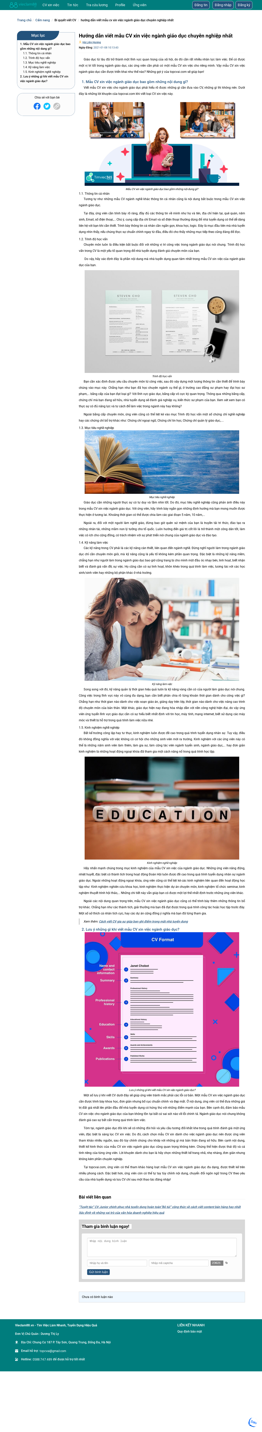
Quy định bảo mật (189, 1331)
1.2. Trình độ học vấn (36, 58)
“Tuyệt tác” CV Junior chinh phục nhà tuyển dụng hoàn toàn (120, 1207)
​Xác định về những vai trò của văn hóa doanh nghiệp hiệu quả (121, 1213)
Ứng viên (139, 5)
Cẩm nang (42, 20)
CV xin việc (51, 5)
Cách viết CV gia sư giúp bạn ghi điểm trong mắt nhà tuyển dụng (143, 921)
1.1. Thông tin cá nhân (37, 53)
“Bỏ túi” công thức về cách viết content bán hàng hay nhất (201, 1207)
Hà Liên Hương (92, 42)
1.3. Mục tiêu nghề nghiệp (39, 62)
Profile (120, 5)
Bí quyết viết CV (65, 20)
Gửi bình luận (98, 1272)
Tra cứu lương (97, 5)
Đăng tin (201, 5)
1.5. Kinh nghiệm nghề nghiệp (41, 72)
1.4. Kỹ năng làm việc (36, 67)
